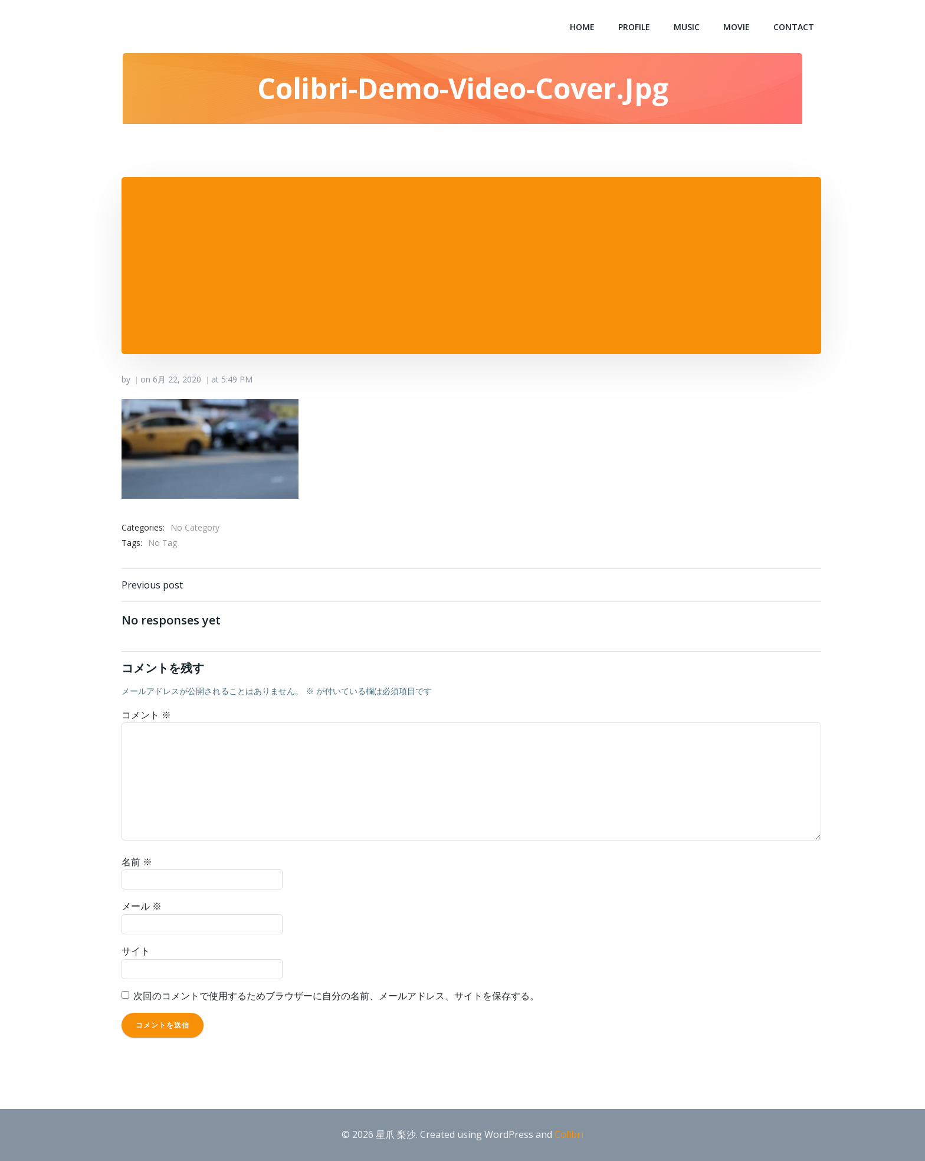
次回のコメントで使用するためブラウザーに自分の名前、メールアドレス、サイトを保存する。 (336, 995)
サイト (136, 950)
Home (582, 26)
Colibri (569, 1134)
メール (142, 906)
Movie (736, 26)
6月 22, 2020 (177, 379)
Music (687, 26)
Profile (634, 26)
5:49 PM (236, 379)
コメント (146, 714)
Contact (793, 26)
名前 (137, 861)
